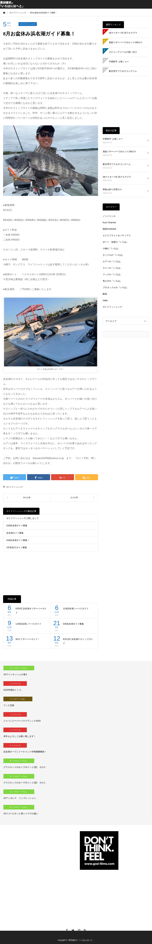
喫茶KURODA (109, 229)
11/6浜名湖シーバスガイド (76, 608)
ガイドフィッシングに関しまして (22, 518)
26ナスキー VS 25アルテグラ (123, 33)
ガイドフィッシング (27, 24)
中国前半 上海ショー (119, 61)
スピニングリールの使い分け (123, 52)
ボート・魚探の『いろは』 (116, 242)
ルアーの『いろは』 (112, 261)
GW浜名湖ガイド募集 (16, 525)
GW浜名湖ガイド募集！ (17, 540)
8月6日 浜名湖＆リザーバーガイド (31, 610)
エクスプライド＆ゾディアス (117, 235)
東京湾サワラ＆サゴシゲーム (123, 71)
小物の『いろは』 (111, 248)
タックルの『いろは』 (113, 255)
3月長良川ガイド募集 (16, 547)
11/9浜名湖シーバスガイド (28, 624)
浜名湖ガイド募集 (15, 533)
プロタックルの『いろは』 (116, 287)
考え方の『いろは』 (112, 281)
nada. (105, 300)
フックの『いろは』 (112, 274)
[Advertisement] (50, 570)
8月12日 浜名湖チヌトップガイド (78, 641)
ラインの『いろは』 (112, 268)
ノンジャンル (109, 216)
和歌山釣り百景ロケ (112, 189)
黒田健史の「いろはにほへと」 (81, 940)
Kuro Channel (109, 222)
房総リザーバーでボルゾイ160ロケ (126, 42)
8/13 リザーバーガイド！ (28, 639)
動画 (105, 294)
